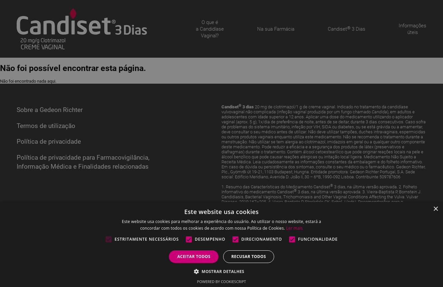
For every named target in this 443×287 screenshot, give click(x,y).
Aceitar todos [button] (194, 256)
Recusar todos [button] (248, 256)
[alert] (221, 143)
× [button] (435, 209)
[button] (221, 271)
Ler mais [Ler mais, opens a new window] (294, 228)
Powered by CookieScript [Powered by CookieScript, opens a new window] (221, 281)
